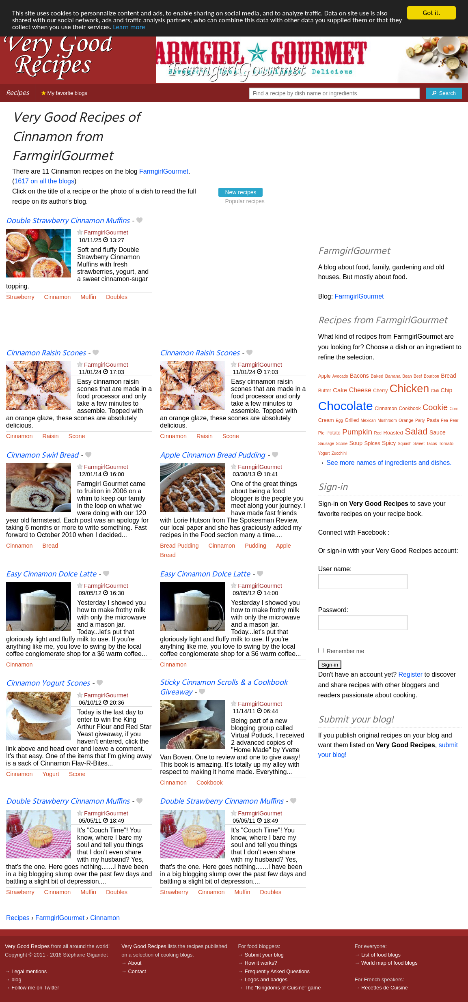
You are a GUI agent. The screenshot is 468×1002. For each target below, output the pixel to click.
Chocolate (345, 406)
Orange (406, 420)
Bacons (359, 375)
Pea (444, 420)
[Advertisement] (233, 282)
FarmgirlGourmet (163, 171)
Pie (321, 432)
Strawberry (20, 297)
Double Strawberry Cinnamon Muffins (67, 221)
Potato (333, 433)
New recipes (240, 192)
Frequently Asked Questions (277, 971)
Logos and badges (266, 979)
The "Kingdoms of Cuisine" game (283, 988)
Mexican (368, 420)
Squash (405, 443)
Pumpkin (357, 432)
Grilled (352, 420)
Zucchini (339, 453)
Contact (137, 971)
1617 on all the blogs (44, 181)
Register (411, 674)
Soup (355, 443)
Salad (416, 431)
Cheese (360, 390)
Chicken (409, 389)
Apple (283, 545)
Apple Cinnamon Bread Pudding (212, 455)
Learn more (129, 27)
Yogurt (51, 774)
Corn (454, 408)
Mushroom (387, 420)
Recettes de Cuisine (384, 988)
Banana (393, 376)
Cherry (380, 390)
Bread (50, 545)
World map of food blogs (389, 963)
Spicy (389, 443)
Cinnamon (57, 297)
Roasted (393, 433)
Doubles (116, 297)
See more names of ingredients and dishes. (389, 462)
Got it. (431, 13)
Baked (377, 376)
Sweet (419, 443)
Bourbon (431, 376)
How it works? (261, 963)
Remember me (345, 651)
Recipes (17, 93)
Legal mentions (29, 971)
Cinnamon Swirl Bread (42, 455)
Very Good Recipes (27, 946)
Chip (447, 390)
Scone (77, 436)
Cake (340, 390)
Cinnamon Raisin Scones (46, 353)
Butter (324, 390)
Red (378, 433)
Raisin (51, 436)
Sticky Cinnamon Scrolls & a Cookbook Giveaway (223, 687)
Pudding (255, 545)
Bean (407, 376)
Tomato (446, 443)
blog (16, 979)
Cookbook (209, 782)
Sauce (437, 432)
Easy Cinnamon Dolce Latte (51, 574)
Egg (339, 420)
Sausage (326, 443)
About (134, 963)
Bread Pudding (179, 545)
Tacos (431, 443)
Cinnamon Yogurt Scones (48, 683)
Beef (418, 376)
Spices (372, 443)
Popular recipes (244, 201)
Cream (326, 420)
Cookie (435, 407)
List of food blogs (381, 955)
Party (420, 420)
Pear (454, 420)
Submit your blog (264, 955)
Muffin (88, 297)
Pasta (433, 420)
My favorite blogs (64, 93)
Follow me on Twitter (35, 988)
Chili (435, 391)
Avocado (340, 376)
